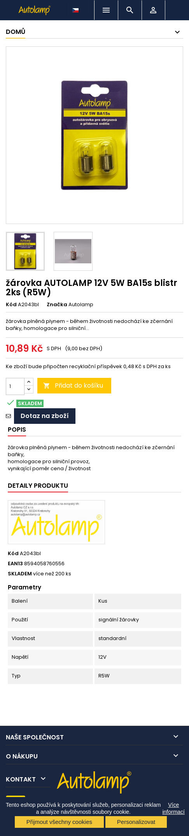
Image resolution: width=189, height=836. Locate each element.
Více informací (173, 808)
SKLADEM (20, 573)
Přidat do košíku (73, 385)
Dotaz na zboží (45, 415)
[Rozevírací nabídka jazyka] (76, 8)
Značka (57, 304)
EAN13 (15, 563)
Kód (11, 304)
